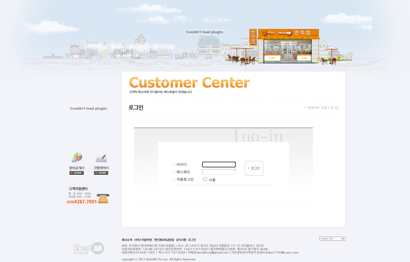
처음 (324, 107)
